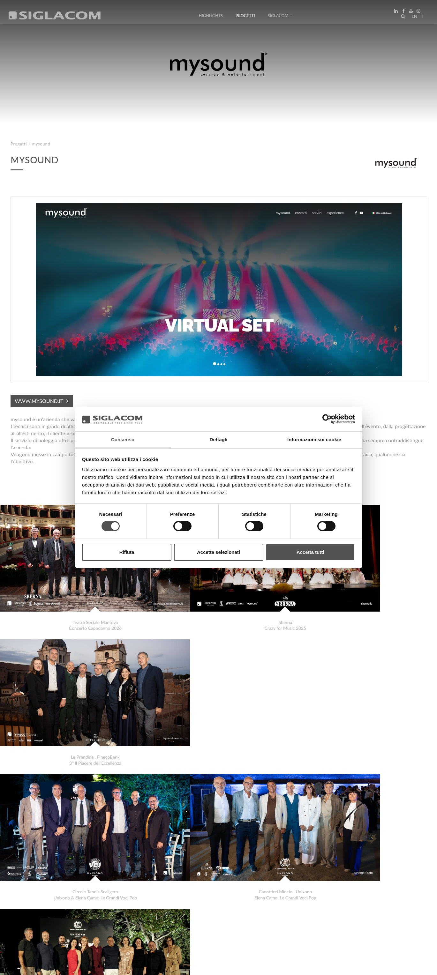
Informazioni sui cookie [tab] (314, 439)
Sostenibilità (103, 912)
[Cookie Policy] (58, 966)
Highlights (211, 16)
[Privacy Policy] (26, 966)
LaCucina (31, 882)
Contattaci (143, 912)
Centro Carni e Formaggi (46, 889)
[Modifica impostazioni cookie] (105, 966)
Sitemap (67, 912)
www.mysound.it (39, 401)
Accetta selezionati (218, 552)
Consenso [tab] (122, 439)
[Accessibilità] (151, 966)
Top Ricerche (32, 912)
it (421, 17)
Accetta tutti (310, 552)
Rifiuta (126, 552)
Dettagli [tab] (219, 439)
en (413, 17)
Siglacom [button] (280, 16)
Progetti (245, 16)
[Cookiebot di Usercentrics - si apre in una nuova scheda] (327, 419)
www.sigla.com (408, 966)
